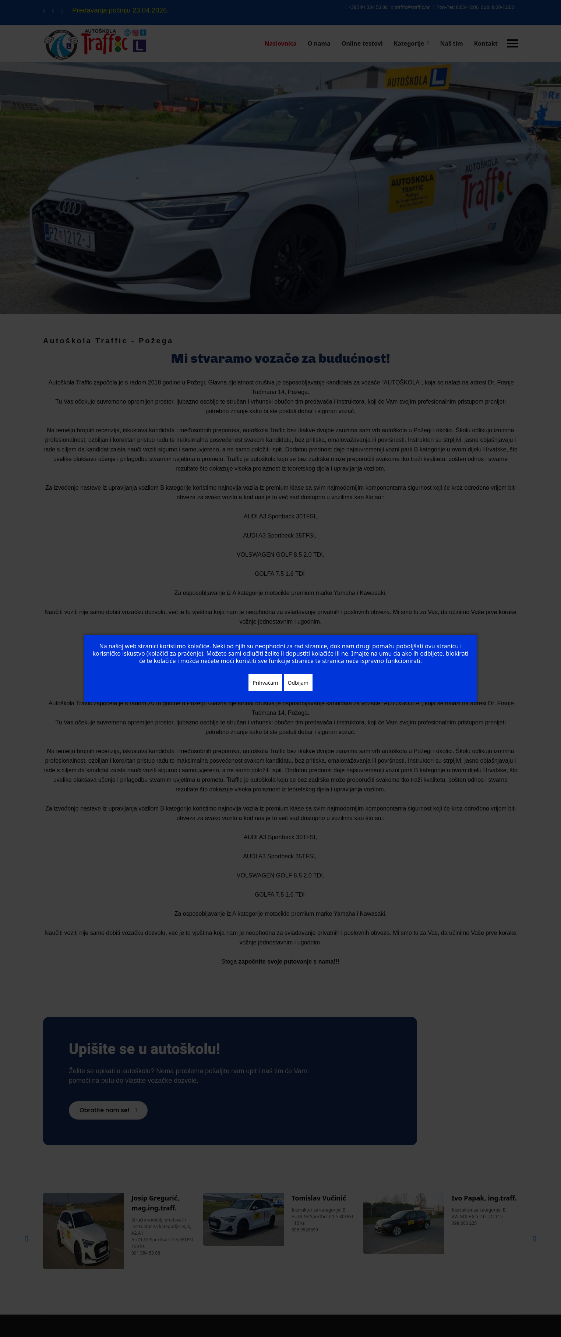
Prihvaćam (265, 682)
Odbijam (298, 682)
